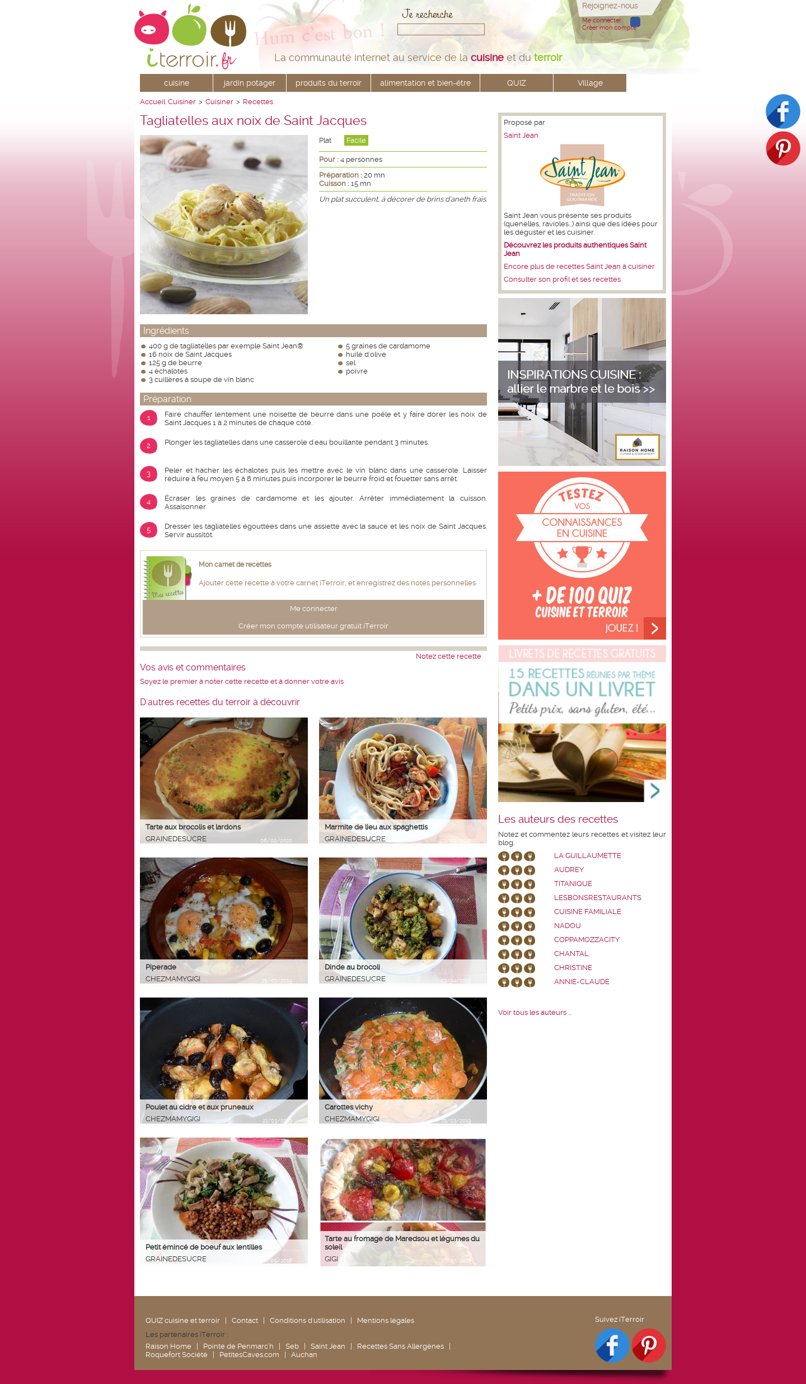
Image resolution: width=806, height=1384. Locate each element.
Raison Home (168, 1346)
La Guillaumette (587, 855)
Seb (292, 1346)
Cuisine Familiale (587, 911)
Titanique (573, 883)
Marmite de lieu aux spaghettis (376, 827)
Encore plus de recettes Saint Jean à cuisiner (579, 266)
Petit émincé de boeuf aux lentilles (204, 1247)
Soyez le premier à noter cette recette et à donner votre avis (242, 681)
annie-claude (582, 981)
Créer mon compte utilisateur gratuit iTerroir (313, 626)
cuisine (176, 82)
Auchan (304, 1354)
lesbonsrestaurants (597, 897)
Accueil (152, 101)
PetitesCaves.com (249, 1354)
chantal (571, 953)
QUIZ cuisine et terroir (183, 1320)
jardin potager (249, 82)
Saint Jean (521, 135)
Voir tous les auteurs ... (534, 1012)
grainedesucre (176, 839)
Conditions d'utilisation (307, 1320)
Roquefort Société (177, 1354)
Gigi (331, 1259)
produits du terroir (329, 82)
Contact (245, 1320)
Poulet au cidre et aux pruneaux (200, 1107)
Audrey (569, 869)
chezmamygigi (173, 979)
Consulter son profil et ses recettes (562, 279)
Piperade (161, 967)
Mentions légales (385, 1320)
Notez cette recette (448, 656)
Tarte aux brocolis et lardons (193, 827)
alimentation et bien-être (425, 82)
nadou (567, 925)
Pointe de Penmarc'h (238, 1346)
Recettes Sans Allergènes (400, 1346)
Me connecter (601, 20)
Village (590, 82)
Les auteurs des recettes (558, 819)
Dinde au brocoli (352, 967)
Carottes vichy (349, 1107)
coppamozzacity (587, 939)
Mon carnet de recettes (235, 564)
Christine (573, 967)
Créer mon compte (609, 27)
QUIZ (516, 82)
